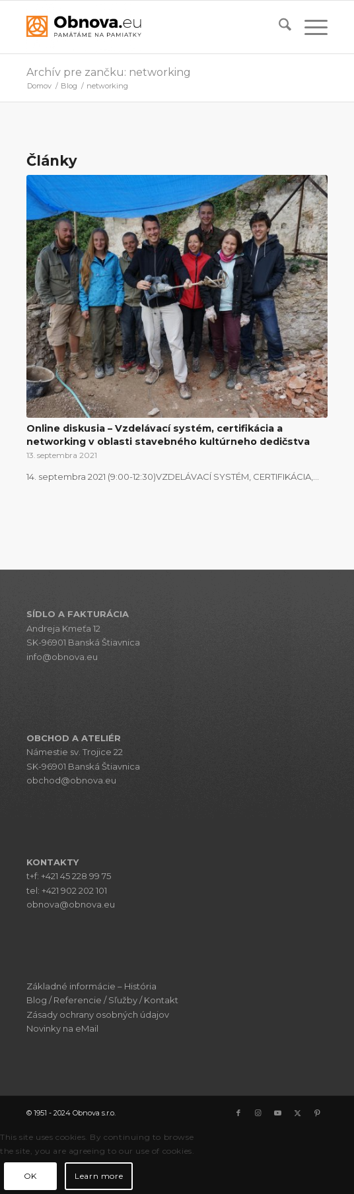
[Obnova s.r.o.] (146, 27)
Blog (36, 1000)
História (140, 986)
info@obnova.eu (62, 656)
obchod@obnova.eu (71, 780)
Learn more (99, 1176)
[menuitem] (278, 27)
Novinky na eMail (62, 1028)
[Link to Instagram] (258, 1113)
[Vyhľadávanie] (278, 27)
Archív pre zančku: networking (108, 72)
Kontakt (161, 1000)
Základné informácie (71, 986)
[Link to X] (298, 1113)
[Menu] (309, 27)
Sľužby (122, 1000)
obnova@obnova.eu (70, 904)
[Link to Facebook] (238, 1113)
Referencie (77, 1000)
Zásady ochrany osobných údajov (97, 1014)
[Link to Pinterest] (318, 1113)
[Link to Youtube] (278, 1113)
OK (30, 1176)
